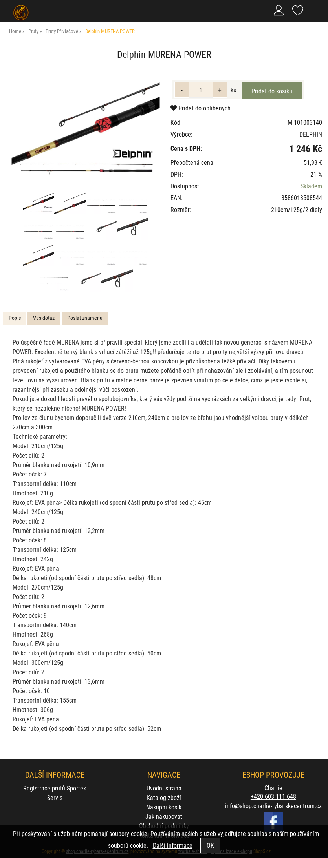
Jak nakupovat (163, 816)
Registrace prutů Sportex (54, 788)
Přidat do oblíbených (200, 108)
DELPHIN (310, 134)
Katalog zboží (164, 797)
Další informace (172, 845)
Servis (54, 797)
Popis (15, 317)
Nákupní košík (163, 807)
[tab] (14, 318)
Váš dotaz (44, 317)
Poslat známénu (85, 317)
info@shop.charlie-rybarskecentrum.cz (273, 805)
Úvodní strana (164, 788)
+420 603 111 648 (273, 796)
